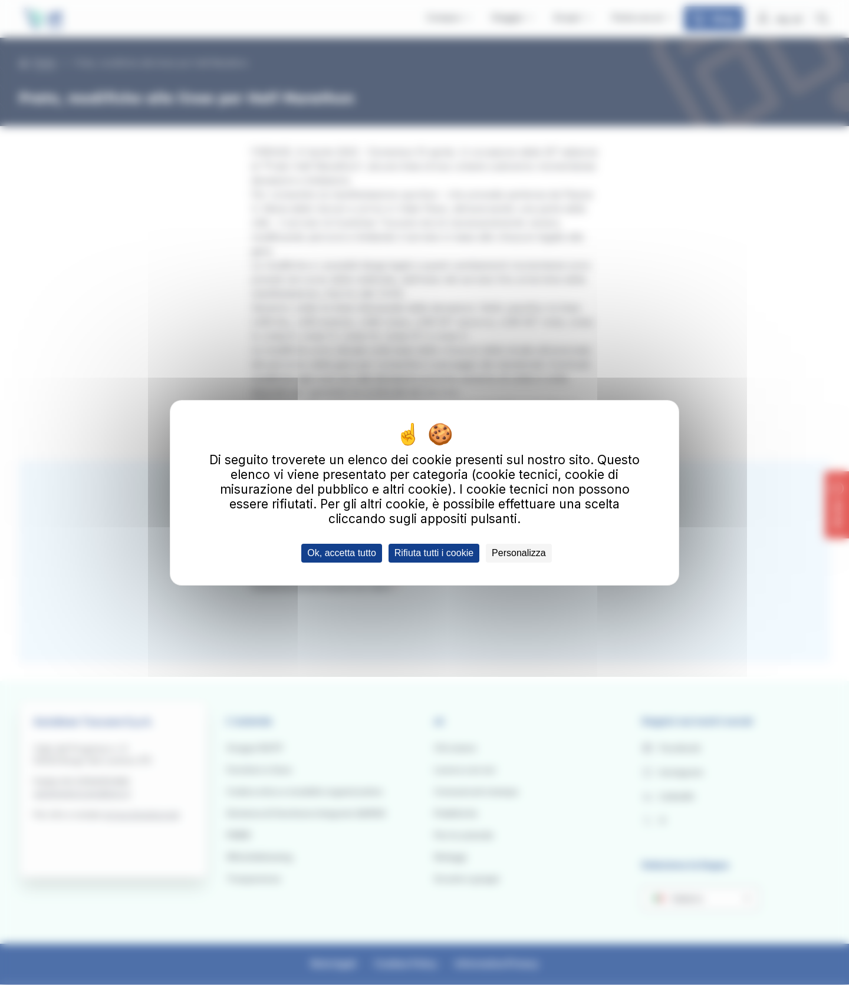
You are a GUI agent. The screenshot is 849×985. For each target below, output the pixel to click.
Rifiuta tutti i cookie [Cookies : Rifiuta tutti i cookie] (433, 553)
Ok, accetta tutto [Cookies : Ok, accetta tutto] (341, 553)
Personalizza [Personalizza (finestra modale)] (519, 553)
